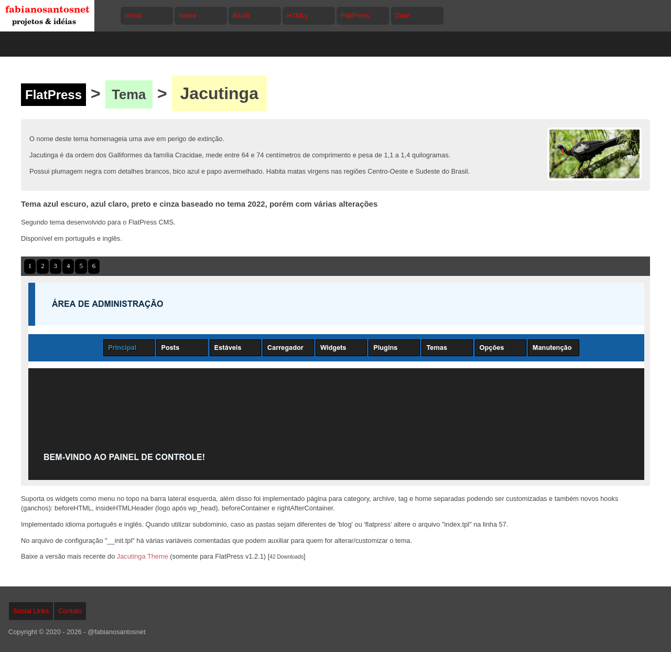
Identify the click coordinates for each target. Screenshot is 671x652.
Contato (70, 611)
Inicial (133, 15)
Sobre (188, 15)
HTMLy (297, 15)
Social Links (31, 611)
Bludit (241, 15)
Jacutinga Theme (142, 556)
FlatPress (355, 15)
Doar (402, 15)
